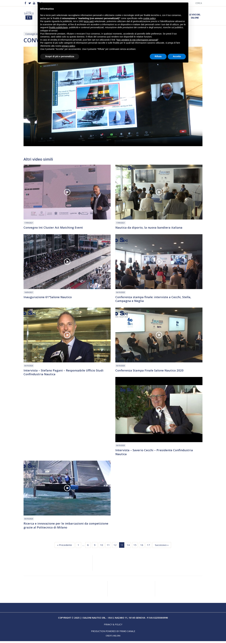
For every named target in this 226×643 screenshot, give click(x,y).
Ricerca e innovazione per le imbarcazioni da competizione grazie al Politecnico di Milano (58, 527)
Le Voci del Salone (194, 16)
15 (135, 547)
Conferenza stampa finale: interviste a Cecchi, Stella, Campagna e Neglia (155, 299)
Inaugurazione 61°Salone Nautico (49, 297)
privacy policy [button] (68, 46)
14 (128, 547)
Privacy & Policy (113, 626)
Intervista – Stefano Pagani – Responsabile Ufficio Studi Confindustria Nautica (66, 373)
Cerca (198, 3)
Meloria (117, 637)
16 (141, 547)
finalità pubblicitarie (58, 27)
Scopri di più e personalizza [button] (59, 56)
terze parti (89, 21)
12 (115, 547)
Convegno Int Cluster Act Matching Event (55, 228)
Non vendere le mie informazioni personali (137, 40)
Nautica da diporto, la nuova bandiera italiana (151, 228)
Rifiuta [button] (158, 56)
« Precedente (64, 547)
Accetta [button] (177, 56)
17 (148, 547)
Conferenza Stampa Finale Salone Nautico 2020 (151, 371)
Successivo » (162, 547)
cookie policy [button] (149, 18)
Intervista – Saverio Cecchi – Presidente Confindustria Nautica (156, 453)
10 (101, 547)
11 (108, 547)
